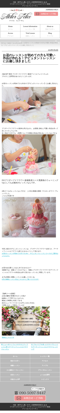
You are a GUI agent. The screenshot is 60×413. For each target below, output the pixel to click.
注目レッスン (15, 375)
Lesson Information (30, 27)
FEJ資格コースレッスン (15, 370)
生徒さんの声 (15, 379)
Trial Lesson (30, 34)
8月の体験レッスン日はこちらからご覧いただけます (20, 279)
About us (50, 27)
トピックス (45, 379)
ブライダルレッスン (45, 370)
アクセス (45, 361)
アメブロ (45, 365)
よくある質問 (45, 375)
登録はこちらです (8, 337)
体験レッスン (15, 365)
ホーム (15, 356)
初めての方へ (15, 361)
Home (10, 27)
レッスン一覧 (45, 356)
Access (10, 34)
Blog (50, 34)
